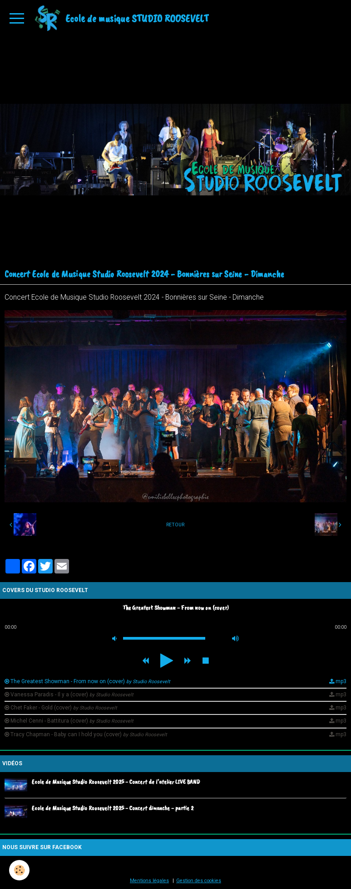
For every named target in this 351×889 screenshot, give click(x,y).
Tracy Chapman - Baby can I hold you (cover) (88, 734)
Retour (175, 524)
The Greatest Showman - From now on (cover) (90, 681)
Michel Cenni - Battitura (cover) (71, 721)
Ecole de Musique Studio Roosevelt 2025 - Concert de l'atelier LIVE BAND (116, 781)
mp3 (341, 681)
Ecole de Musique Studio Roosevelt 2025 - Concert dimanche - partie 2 (112, 808)
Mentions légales (149, 881)
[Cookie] (19, 870)
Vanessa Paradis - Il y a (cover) (71, 694)
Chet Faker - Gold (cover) (63, 707)
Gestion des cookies (198, 881)
